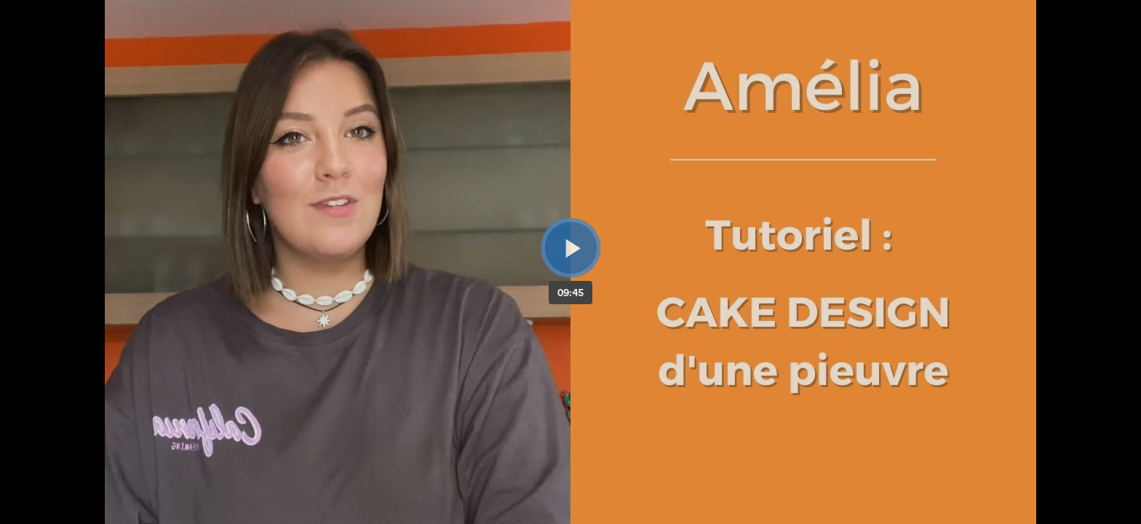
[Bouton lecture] (571, 248)
